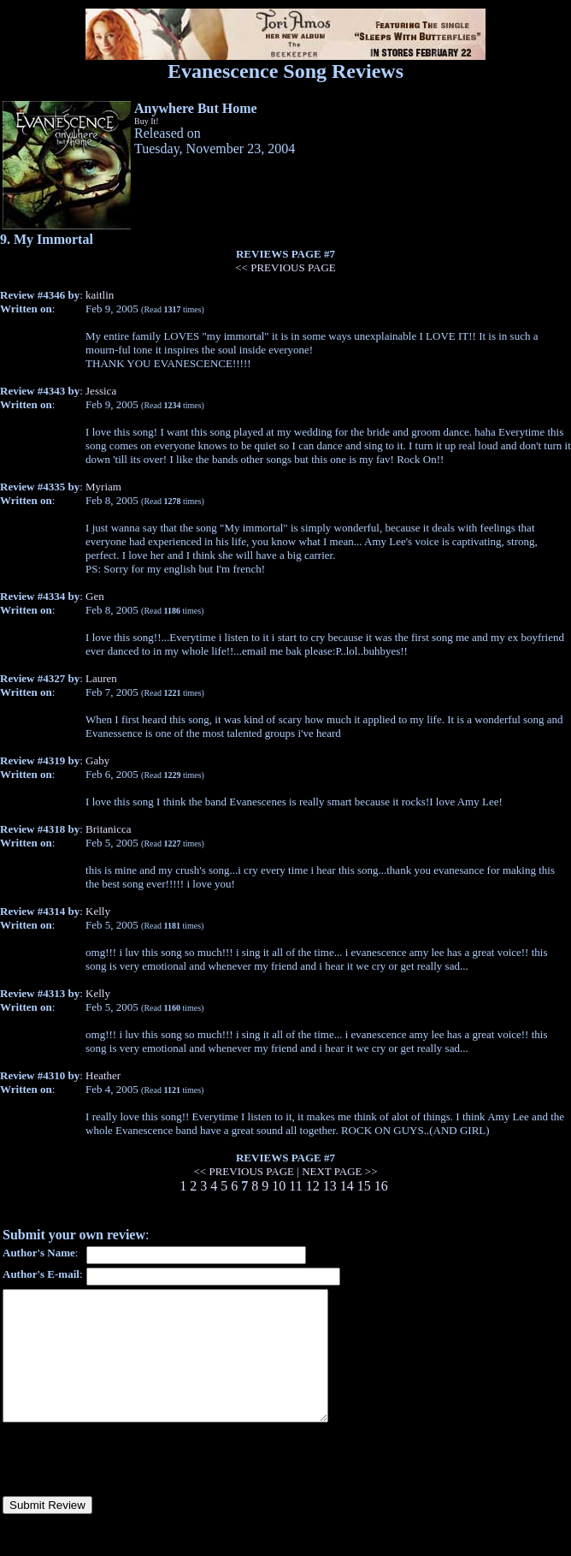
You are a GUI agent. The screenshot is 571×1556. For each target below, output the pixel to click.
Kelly (97, 911)
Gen (94, 596)
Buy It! (146, 121)
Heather (103, 1075)
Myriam (103, 486)
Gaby (97, 760)
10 (279, 1186)
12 (313, 1186)
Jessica (100, 390)
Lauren (101, 678)
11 (295, 1186)
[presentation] (132, 1485)
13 (330, 1186)
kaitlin (99, 294)
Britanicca (108, 829)
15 (364, 1186)
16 (381, 1186)
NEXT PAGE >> (339, 1171)
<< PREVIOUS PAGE (285, 267)
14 (347, 1186)
